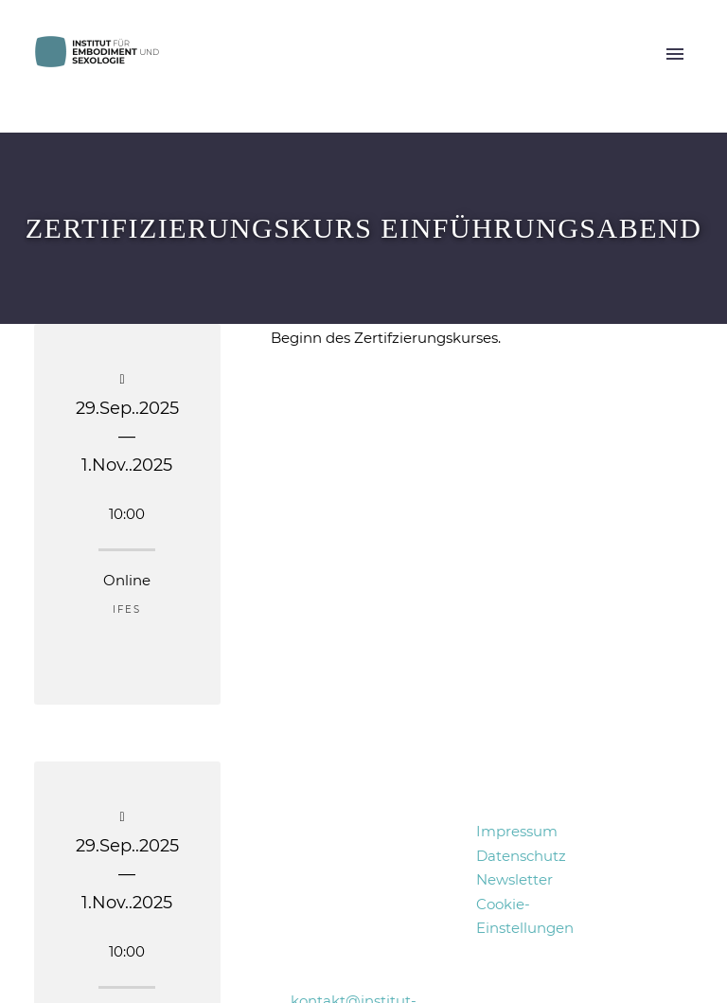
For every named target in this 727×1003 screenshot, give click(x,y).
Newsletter (514, 879)
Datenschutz (521, 856)
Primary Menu (674, 54)
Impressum (517, 831)
